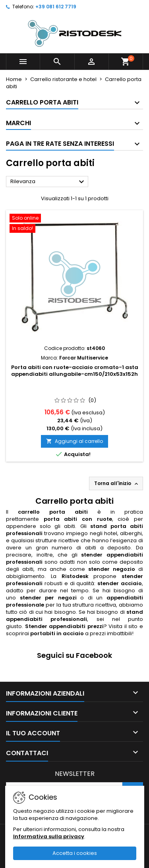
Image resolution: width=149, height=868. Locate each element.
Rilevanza (48, 182)
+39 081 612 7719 (55, 6)
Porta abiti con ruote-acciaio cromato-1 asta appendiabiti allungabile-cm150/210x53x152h (74, 370)
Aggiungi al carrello (74, 441)
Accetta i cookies (74, 853)
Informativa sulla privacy (48, 836)
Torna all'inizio (116, 483)
